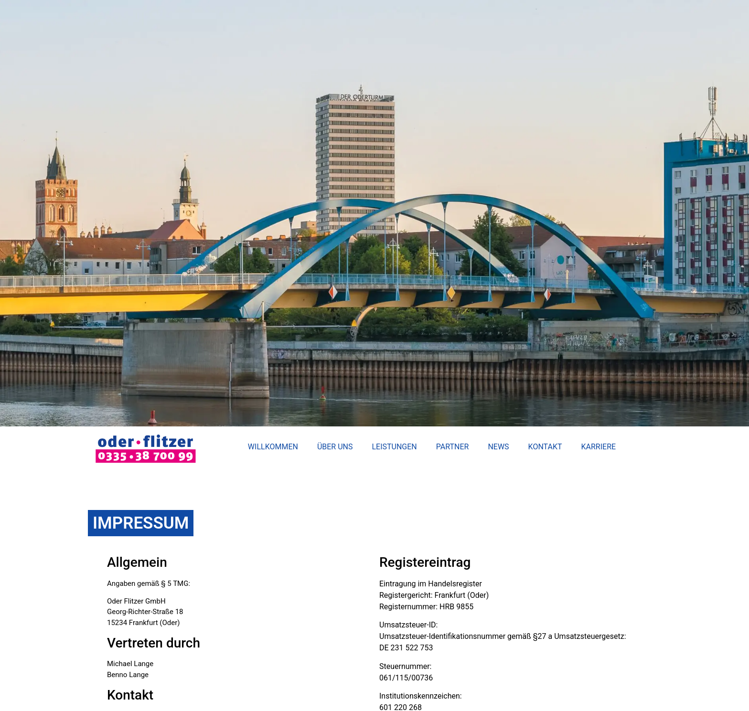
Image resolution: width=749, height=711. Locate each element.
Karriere (598, 446)
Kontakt (545, 446)
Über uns (335, 446)
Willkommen (273, 446)
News (498, 446)
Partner (452, 446)
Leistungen (394, 446)
